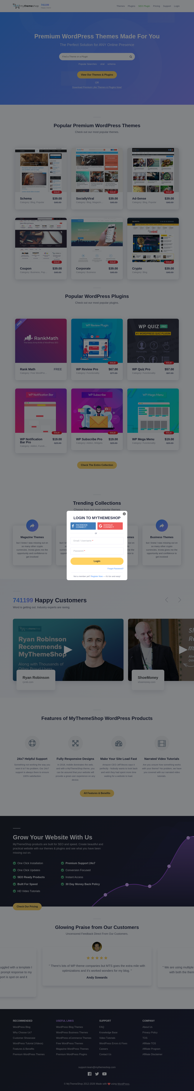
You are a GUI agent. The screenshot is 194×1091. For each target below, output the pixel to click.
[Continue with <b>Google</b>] (110, 526)
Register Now (97, 576)
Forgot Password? (116, 568)
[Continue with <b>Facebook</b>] (83, 526)
